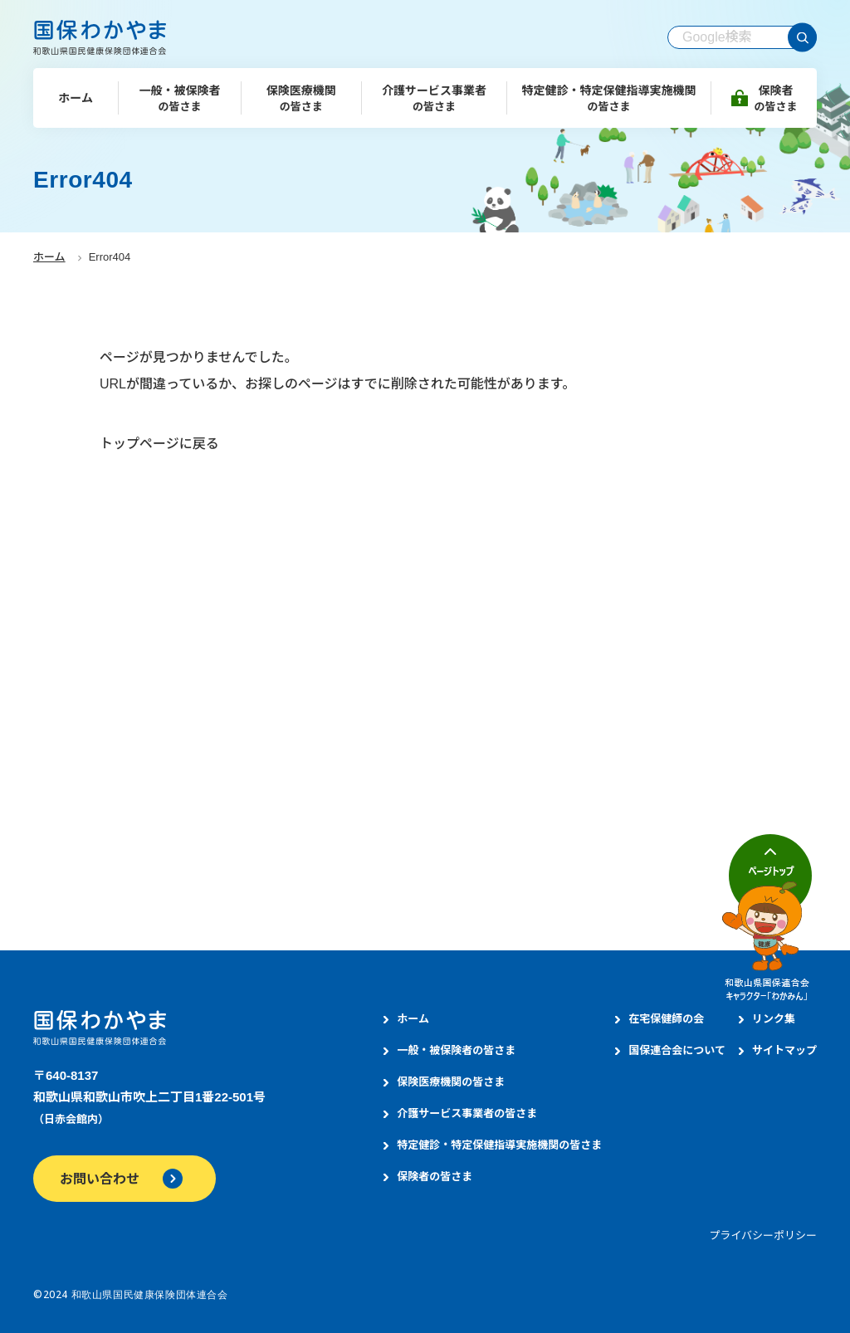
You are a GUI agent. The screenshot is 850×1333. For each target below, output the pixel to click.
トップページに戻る (159, 444)
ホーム (49, 257)
